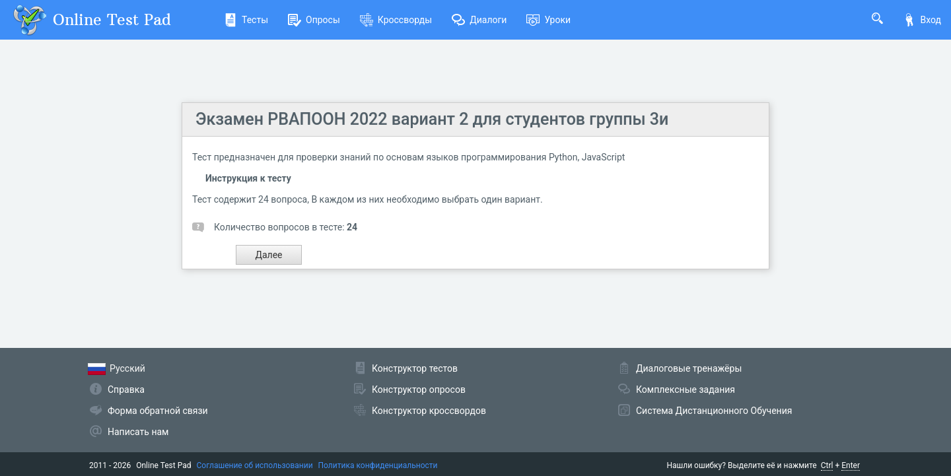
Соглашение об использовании (255, 465)
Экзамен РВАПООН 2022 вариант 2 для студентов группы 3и (431, 119)
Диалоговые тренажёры (689, 368)
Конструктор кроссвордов (429, 410)
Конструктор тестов (415, 368)
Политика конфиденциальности (378, 465)
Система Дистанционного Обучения (714, 410)
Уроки (548, 19)
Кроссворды (396, 19)
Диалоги (479, 19)
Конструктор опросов (419, 389)
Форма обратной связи (158, 410)
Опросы (314, 19)
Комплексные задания (685, 389)
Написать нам (138, 431)
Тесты (246, 19)
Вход (922, 19)
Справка (126, 389)
